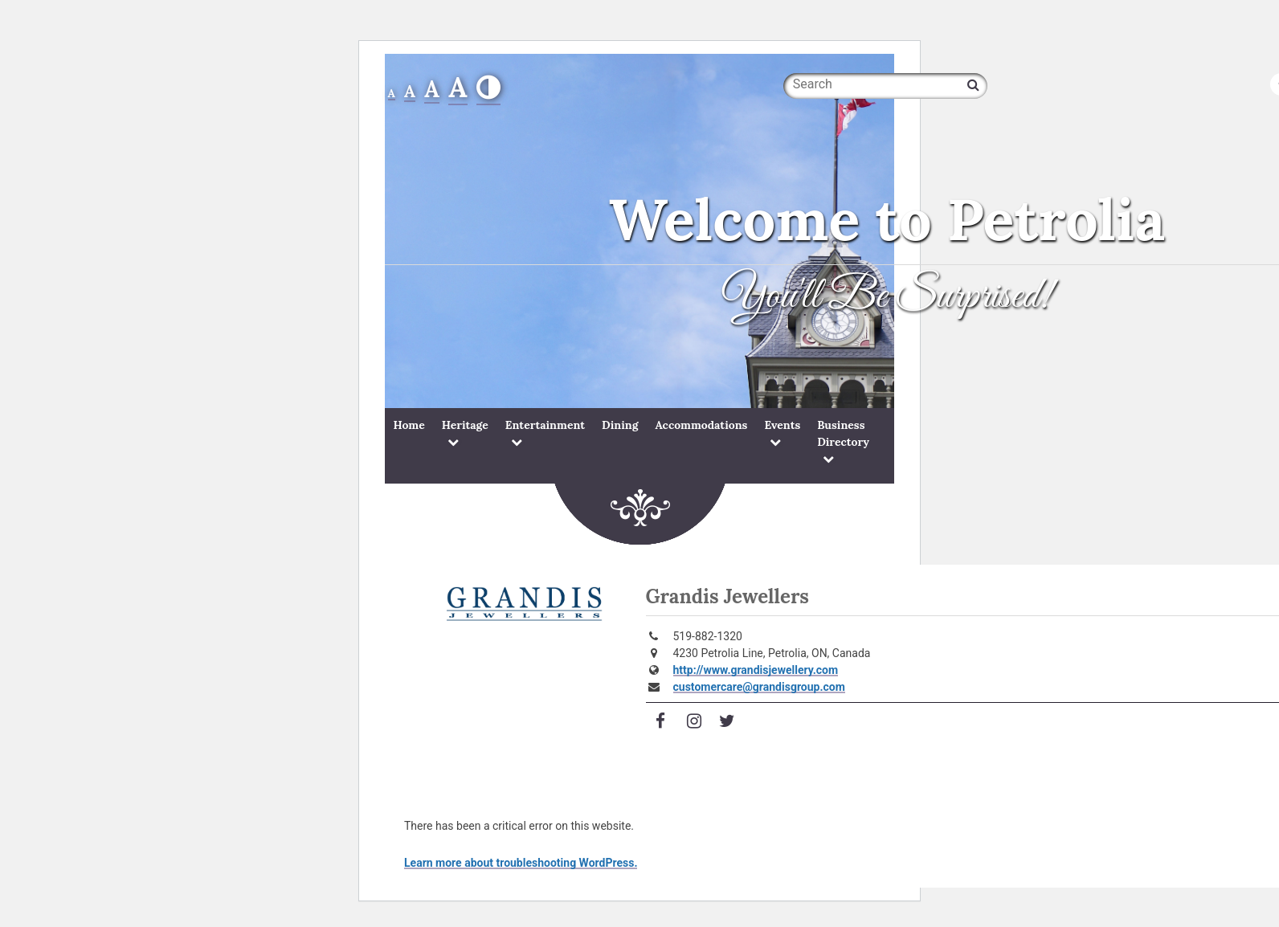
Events (782, 425)
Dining (620, 425)
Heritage (465, 425)
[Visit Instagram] (694, 722)
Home (409, 425)
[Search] (973, 84)
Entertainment (545, 425)
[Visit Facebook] (661, 722)
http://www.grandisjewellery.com (756, 670)
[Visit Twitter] (727, 722)
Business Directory (843, 433)
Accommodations (701, 425)
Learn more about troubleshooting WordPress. (520, 862)
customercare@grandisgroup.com (759, 686)
